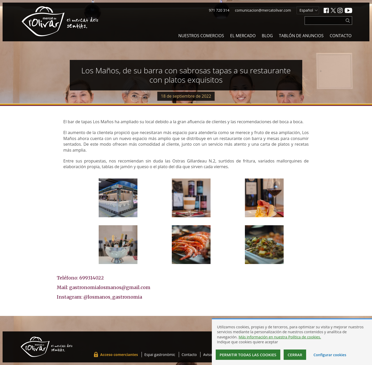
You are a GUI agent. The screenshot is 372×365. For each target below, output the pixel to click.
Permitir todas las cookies (248, 354)
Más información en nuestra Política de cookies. (279, 337)
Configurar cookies (330, 354)
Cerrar (295, 354)
